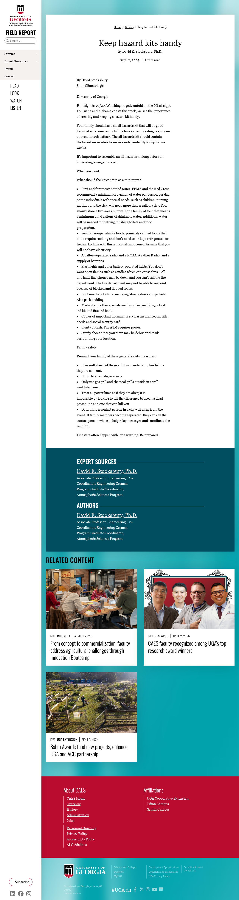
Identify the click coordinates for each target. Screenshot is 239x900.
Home (117, 27)
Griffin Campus (158, 809)
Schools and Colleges (125, 867)
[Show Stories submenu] (36, 54)
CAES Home (76, 798)
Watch (16, 100)
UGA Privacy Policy (159, 876)
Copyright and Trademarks (163, 871)
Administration (78, 815)
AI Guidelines (77, 845)
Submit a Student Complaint (193, 869)
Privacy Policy (77, 834)
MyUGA (118, 876)
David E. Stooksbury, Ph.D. (107, 471)
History (72, 809)
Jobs (70, 820)
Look (14, 93)
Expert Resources (16, 61)
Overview (73, 804)
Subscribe (22, 882)
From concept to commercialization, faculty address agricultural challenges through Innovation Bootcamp (90, 650)
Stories (9, 53)
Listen (15, 107)
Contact (9, 76)
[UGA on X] (142, 890)
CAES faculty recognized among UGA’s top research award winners (187, 646)
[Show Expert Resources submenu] (36, 61)
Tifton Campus (158, 804)
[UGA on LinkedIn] (161, 890)
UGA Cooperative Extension (168, 798)
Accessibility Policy (81, 839)
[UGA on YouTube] (155, 890)
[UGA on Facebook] (135, 890)
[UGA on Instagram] (148, 890)
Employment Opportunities (164, 867)
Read (14, 85)
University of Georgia (85, 871)
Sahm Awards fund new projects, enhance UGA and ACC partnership (89, 750)
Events (8, 68)
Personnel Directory (81, 828)
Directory (119, 871)
